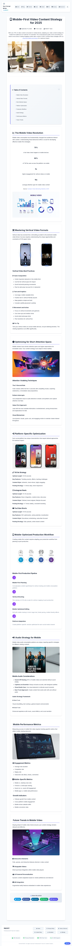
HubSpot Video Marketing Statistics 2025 (38, 190)
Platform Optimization (21, 106)
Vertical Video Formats (21, 99)
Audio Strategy (19, 114)
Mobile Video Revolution (21, 95)
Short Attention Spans (21, 102)
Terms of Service (63, 927)
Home (38, 927)
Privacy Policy (50, 927)
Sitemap (62, 931)
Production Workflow (21, 110)
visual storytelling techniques (30, 38)
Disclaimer (50, 931)
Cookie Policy (38, 931)
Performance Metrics (21, 117)
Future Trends (19, 121)
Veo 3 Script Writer (6, 7)
